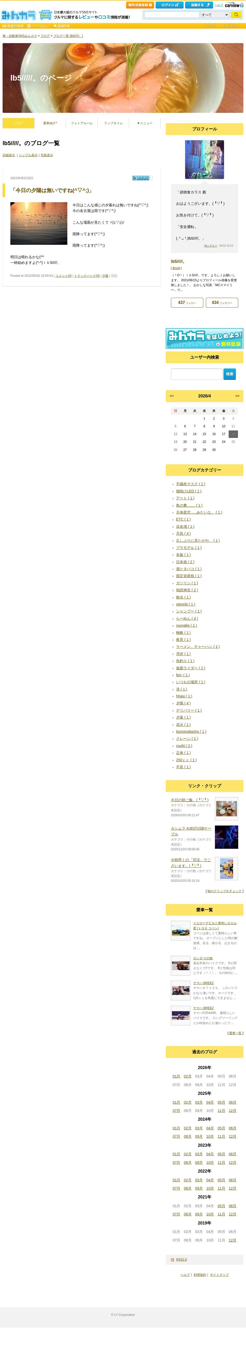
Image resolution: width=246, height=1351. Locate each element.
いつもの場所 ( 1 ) (190, 682)
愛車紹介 (50, 123)
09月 (199, 1136)
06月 (233, 1102)
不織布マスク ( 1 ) (190, 484)
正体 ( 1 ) (183, 753)
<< (172, 396)
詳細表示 (9, 155)
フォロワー (222, 302)
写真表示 (47, 155)
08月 (188, 1136)
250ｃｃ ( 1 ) (186, 760)
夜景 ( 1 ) (183, 640)
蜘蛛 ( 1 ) (183, 633)
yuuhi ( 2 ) (184, 746)
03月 (199, 1102)
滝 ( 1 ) (181, 689)
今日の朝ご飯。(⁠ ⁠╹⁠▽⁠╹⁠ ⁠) (189, 800)
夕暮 (105, 276)
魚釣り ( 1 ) (185, 661)
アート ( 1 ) (185, 498)
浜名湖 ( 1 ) (185, 526)
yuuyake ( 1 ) (186, 625)
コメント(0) (63, 276)
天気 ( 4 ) (183, 533)
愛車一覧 (235, 1033)
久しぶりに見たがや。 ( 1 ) (198, 540)
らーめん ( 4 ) (187, 618)
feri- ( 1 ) (183, 675)
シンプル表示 (28, 155)
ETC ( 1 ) (183, 519)
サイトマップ (219, 1275)
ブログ (45, 36)
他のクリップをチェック (224, 891)
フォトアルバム (82, 123)
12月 (233, 1111)
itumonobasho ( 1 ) (191, 731)
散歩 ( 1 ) (183, 597)
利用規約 (200, 1275)
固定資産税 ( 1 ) (189, 576)
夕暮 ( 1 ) (183, 717)
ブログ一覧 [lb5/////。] (68, 36)
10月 (210, 1136)
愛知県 (176, 268)
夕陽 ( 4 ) (183, 703)
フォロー (187, 302)
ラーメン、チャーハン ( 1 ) (198, 647)
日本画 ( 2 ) (185, 562)
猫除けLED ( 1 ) (188, 491)
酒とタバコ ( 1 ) (189, 569)
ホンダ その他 (203, 958)
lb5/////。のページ (41, 78)
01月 (176, 1076)
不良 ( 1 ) (183, 767)
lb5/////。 (179, 261)
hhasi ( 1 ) (184, 696)
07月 (176, 1111)
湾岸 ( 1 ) (183, 654)
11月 (221, 1111)
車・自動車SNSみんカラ (20, 36)
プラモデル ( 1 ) (189, 548)
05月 (221, 1102)
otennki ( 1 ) (185, 604)
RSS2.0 (181, 1259)
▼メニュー (145, 123)
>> (237, 396)
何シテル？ (210, 245)
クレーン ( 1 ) (187, 738)
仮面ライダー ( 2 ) (190, 668)
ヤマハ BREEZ (203, 983)
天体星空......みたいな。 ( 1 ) (199, 512)
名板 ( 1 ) (183, 555)
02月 (188, 1076)
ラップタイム (113, 123)
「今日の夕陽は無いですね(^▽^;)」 (52, 190)
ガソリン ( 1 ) (187, 583)
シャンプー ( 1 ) (189, 611)
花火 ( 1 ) (183, 724)
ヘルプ (219, 4)
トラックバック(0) (87, 276)
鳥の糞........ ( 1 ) (189, 505)
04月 (210, 1102)
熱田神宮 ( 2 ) (187, 590)
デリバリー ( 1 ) (189, 710)
